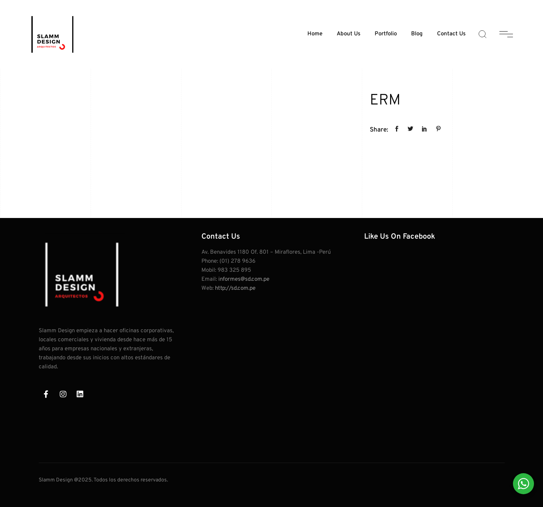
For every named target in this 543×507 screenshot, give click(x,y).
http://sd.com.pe (235, 288)
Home (314, 34)
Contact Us (451, 34)
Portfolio (386, 34)
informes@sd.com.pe (243, 279)
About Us (348, 34)
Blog (417, 34)
